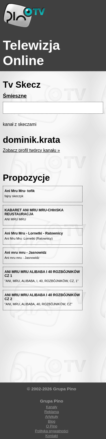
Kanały (51, 407)
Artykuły (51, 416)
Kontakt (51, 436)
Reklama (51, 412)
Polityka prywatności (51, 431)
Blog (51, 421)
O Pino (51, 426)
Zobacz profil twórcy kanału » (31, 150)
